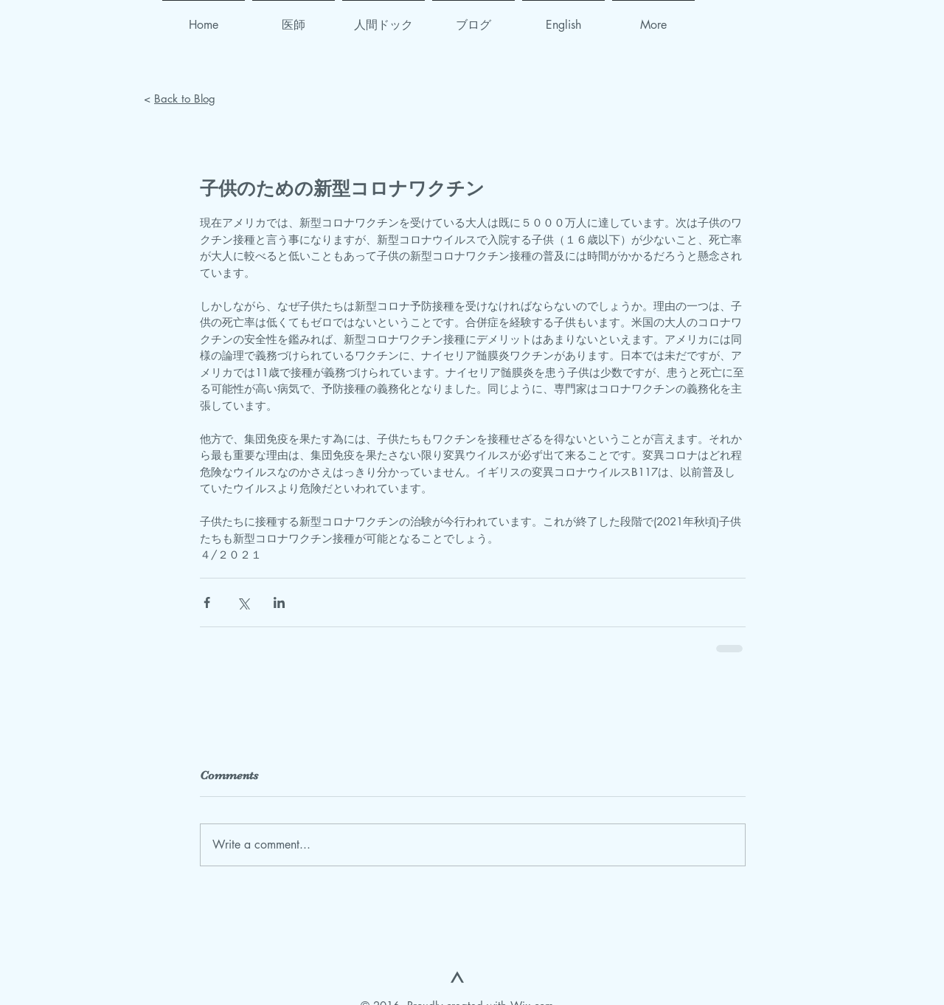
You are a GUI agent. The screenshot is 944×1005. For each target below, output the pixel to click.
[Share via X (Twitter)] (243, 602)
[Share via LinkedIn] (279, 602)
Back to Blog (184, 98)
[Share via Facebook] (207, 602)
